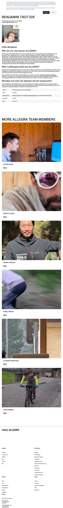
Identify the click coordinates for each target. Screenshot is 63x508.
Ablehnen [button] (53, 12)
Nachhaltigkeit (5, 485)
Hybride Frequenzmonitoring (48, 75)
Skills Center (37, 468)
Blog (3, 463)
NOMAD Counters (38, 461)
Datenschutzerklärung (39, 485)
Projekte (4, 452)
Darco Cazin (8, 213)
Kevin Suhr (8, 164)
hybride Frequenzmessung (30, 95)
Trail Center (36, 470)
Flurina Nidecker (11, 361)
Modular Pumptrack (38, 457)
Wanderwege (37, 454)
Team (3, 481)
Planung (3, 457)
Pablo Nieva (8, 311)
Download (36, 483)
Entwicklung (4, 454)
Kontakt (36, 481)
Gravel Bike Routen (38, 472)
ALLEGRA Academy (38, 474)
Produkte (37, 448)
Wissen (3, 461)
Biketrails (36, 452)
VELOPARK (36, 459)
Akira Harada (9, 262)
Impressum (36, 490)
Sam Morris (8, 410)
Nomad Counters (16, 95)
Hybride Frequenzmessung (40, 463)
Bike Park (36, 465)
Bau (3, 459)
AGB (35, 487)
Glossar (3, 490)
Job (2, 483)
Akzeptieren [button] (46, 12)
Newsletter (4, 492)
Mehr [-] (5, 168)
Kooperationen (5, 487)
